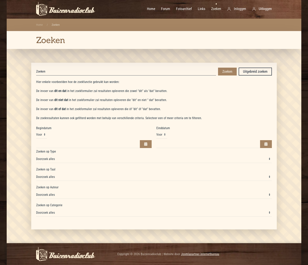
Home (151, 9)
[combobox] (126, 71)
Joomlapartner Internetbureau (200, 254)
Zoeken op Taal (45, 169)
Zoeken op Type (46, 151)
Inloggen (236, 9)
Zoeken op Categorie (49, 205)
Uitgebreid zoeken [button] (255, 71)
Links (201, 9)
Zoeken (216, 9)
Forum (165, 9)
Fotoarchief (184, 9)
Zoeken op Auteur (47, 187)
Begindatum (43, 128)
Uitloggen (262, 9)
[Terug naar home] (65, 9)
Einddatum (163, 128)
